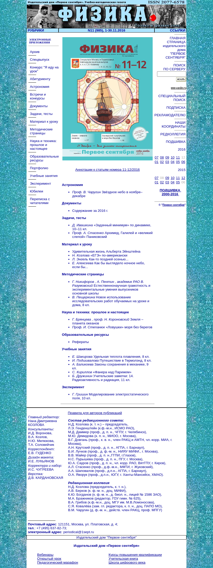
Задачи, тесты (41, 114)
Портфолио (39, 168)
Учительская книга (123, 559)
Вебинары (45, 555)
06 (183, 162)
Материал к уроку (44, 121)
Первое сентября (173, 205)
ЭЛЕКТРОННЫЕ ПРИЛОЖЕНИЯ (39, 41)
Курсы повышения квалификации (135, 555)
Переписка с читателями (40, 201)
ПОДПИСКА (176, 108)
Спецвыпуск (39, 59)
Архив (34, 52)
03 (167, 162)
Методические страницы (41, 131)
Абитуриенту (40, 79)
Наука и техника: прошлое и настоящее (43, 145)
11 (178, 157)
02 (162, 162)
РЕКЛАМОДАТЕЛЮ (170, 115)
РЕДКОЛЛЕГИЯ (173, 134)
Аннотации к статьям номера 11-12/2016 (107, 170)
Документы (39, 106)
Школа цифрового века (127, 562)
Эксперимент (40, 183)
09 (167, 157)
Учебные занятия (44, 176)
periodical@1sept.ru (78, 532)
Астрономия (39, 87)
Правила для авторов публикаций (95, 413)
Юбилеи (36, 191)
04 (173, 162)
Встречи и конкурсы (38, 96)
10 (173, 157)
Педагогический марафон (57, 562)
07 (157, 157)
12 (183, 178)
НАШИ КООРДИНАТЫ (174, 124)
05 (178, 162)
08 (162, 157)
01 (157, 162)
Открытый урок (49, 559)
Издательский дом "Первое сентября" (106, 537)
